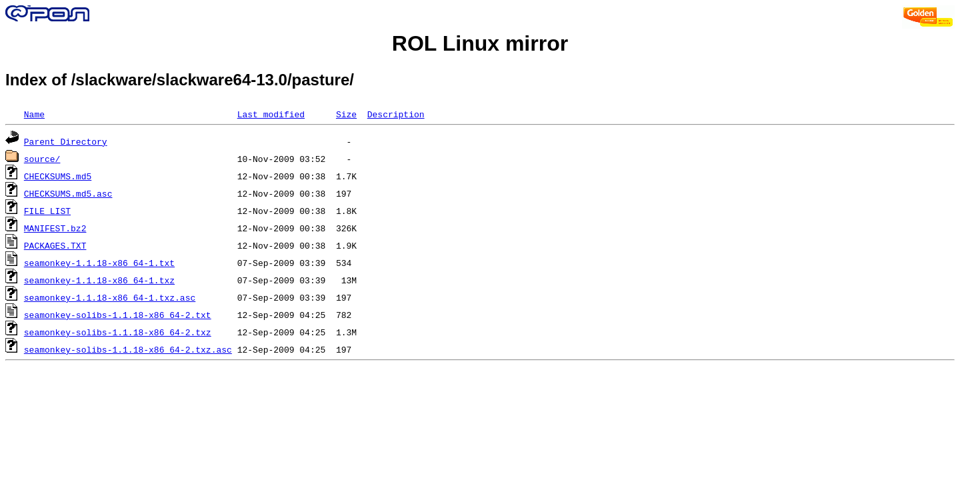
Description (396, 114)
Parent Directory (65, 141)
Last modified (271, 114)
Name (34, 114)
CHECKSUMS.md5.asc (68, 193)
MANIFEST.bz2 (55, 228)
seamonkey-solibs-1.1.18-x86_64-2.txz (117, 332)
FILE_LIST (47, 211)
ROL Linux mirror (480, 43)
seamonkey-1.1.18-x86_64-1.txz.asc (109, 297)
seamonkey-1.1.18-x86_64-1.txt (99, 263)
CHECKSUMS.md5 (57, 176)
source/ (42, 159)
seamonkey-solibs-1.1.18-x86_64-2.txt (117, 315)
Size (346, 114)
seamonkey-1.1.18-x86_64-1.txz (99, 280)
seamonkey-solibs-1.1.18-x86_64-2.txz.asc (128, 349)
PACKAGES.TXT (55, 245)
